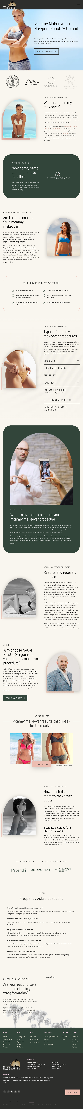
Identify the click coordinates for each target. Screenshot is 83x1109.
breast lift (52, 128)
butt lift (71, 133)
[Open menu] (78, 4)
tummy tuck (64, 131)
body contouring (63, 128)
